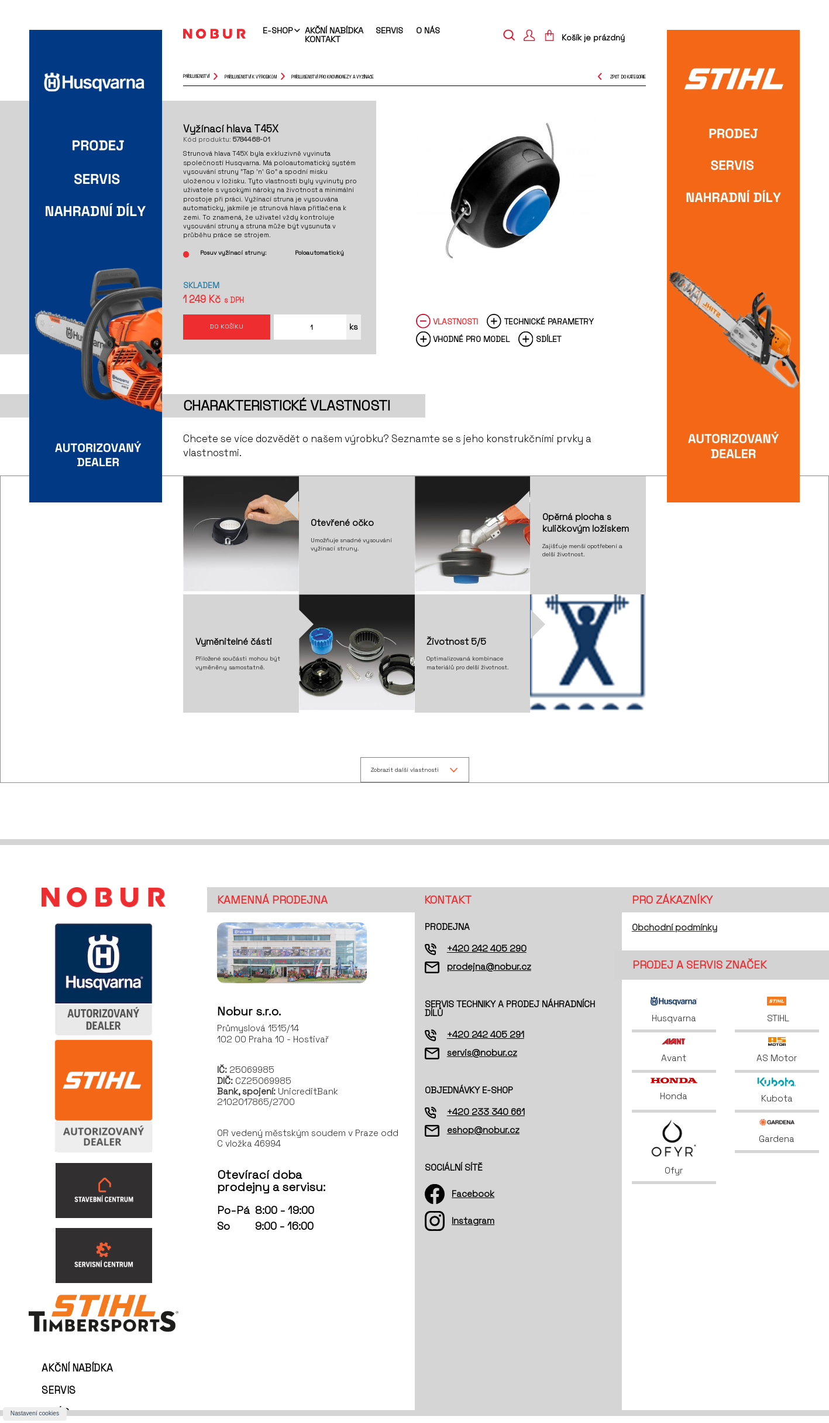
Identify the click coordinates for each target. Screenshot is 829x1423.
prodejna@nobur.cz (489, 973)
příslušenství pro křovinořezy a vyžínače (332, 76)
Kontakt (322, 39)
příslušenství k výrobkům (251, 76)
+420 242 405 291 (485, 1041)
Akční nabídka (334, 30)
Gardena (777, 1138)
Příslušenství (196, 76)
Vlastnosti (455, 327)
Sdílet (548, 345)
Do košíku (227, 329)
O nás (428, 30)
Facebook (473, 1200)
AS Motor (776, 1057)
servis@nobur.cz (482, 1059)
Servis (389, 30)
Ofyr (674, 1154)
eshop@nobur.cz (483, 1136)
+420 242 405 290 (487, 955)
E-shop (278, 31)
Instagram (473, 1227)
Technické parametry (549, 327)
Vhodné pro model (471, 345)
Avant (673, 1057)
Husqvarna (674, 1017)
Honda (674, 1097)
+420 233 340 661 (486, 1118)
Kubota (776, 1098)
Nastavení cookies (35, 1413)
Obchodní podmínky (674, 934)
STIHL (777, 1017)
